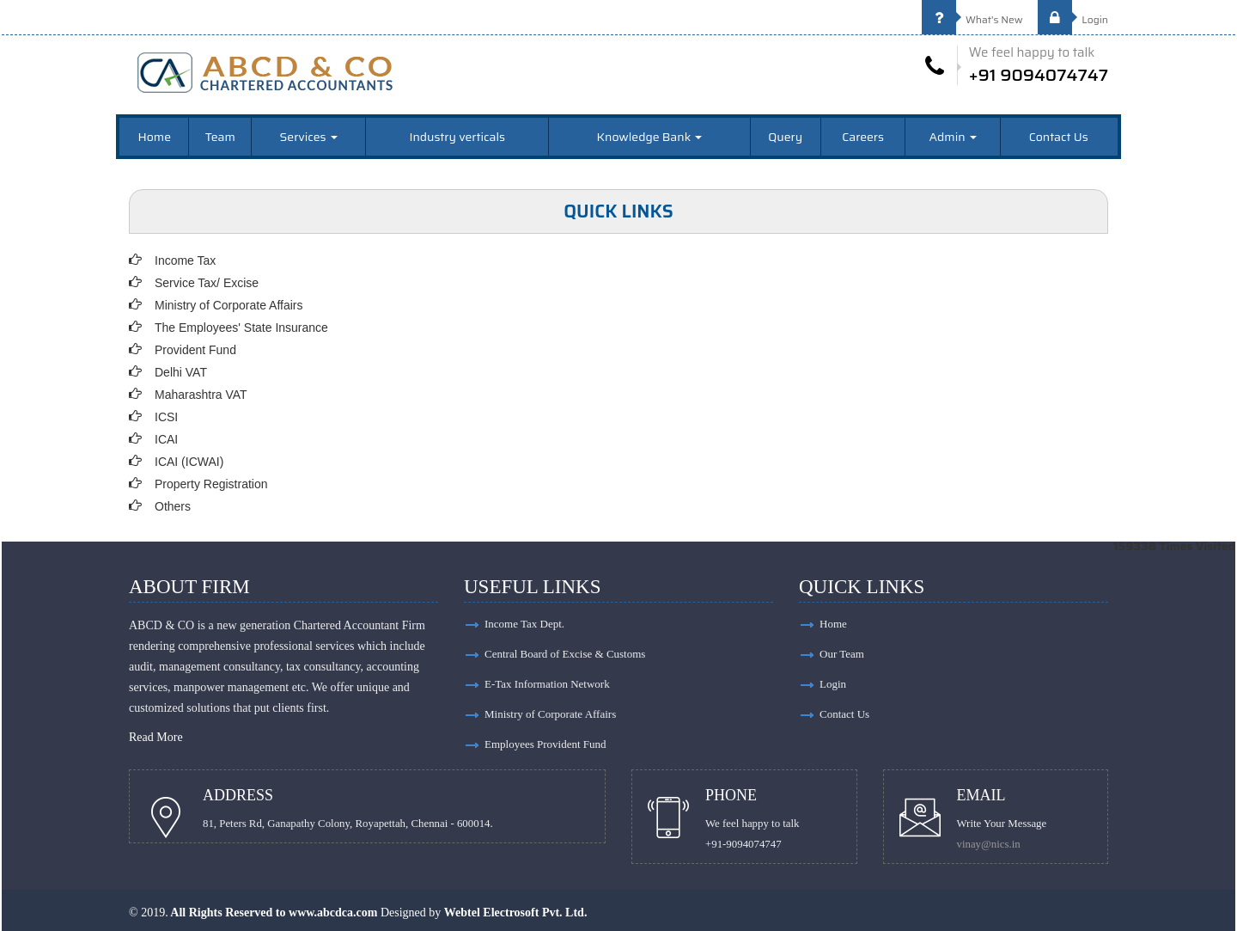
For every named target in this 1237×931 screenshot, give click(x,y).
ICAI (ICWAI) (189, 462)
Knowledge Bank (650, 136)
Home (155, 136)
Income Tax (185, 260)
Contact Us (1058, 136)
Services (309, 136)
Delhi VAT (181, 372)
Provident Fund (195, 350)
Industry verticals (457, 136)
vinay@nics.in (989, 844)
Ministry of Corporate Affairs (228, 305)
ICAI (166, 439)
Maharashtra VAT (201, 394)
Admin (953, 136)
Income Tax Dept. (524, 623)
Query (785, 136)
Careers (863, 136)
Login (1073, 19)
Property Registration (211, 484)
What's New (972, 19)
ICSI (166, 417)
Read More (156, 737)
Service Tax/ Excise (207, 283)
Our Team (842, 653)
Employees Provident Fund (545, 744)
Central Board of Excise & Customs (564, 653)
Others (173, 506)
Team (220, 136)
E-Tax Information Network (547, 683)
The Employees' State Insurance (241, 327)
